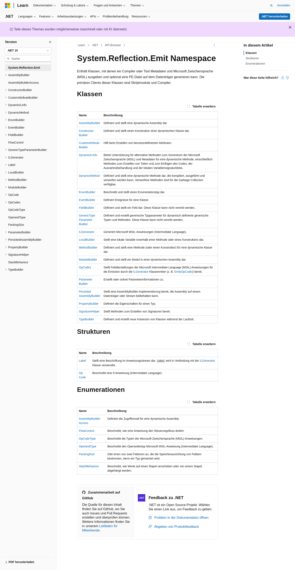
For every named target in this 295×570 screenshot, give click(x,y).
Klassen (251, 53)
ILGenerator (86, 232)
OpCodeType (87, 438)
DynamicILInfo (88, 155)
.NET (95, 45)
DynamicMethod (89, 175)
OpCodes (85, 267)
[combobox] (28, 50)
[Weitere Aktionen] (214, 45)
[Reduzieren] (50, 42)
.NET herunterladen (274, 16)
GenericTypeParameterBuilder (87, 220)
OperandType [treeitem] (17, 217)
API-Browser (113, 45)
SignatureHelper (89, 311)
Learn (81, 45)
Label (82, 360)
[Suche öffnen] (271, 5)
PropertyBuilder (89, 303)
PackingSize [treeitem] (16, 224)
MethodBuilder (88, 247)
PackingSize (87, 454)
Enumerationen (255, 63)
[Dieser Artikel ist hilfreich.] (282, 77)
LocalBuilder (87, 239)
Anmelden (283, 5)
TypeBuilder (86, 319)
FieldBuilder (86, 207)
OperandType (87, 446)
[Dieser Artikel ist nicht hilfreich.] (287, 77)
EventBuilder (87, 200)
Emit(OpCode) (183, 271)
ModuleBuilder (88, 259)
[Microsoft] (7, 5)
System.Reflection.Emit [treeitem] (24, 67)
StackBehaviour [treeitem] (18, 262)
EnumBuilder (87, 192)
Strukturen (252, 58)
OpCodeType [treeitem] (16, 209)
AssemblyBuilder (89, 123)
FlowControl (86, 430)
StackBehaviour (89, 466)
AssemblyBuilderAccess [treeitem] (23, 82)
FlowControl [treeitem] (16, 142)
